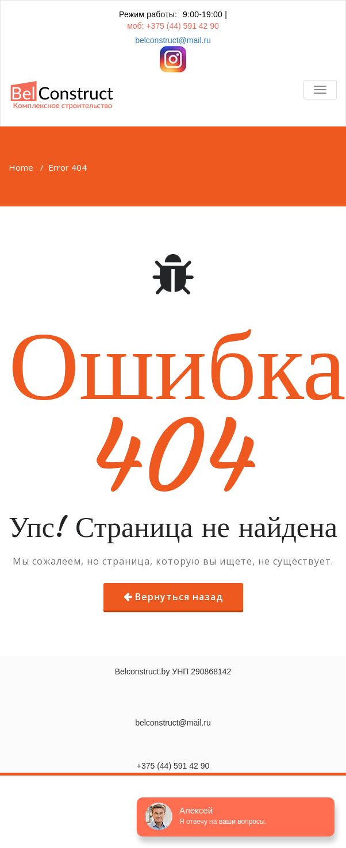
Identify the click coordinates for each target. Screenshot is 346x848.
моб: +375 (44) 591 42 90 (173, 25)
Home (21, 167)
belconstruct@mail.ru (173, 40)
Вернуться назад (179, 596)
